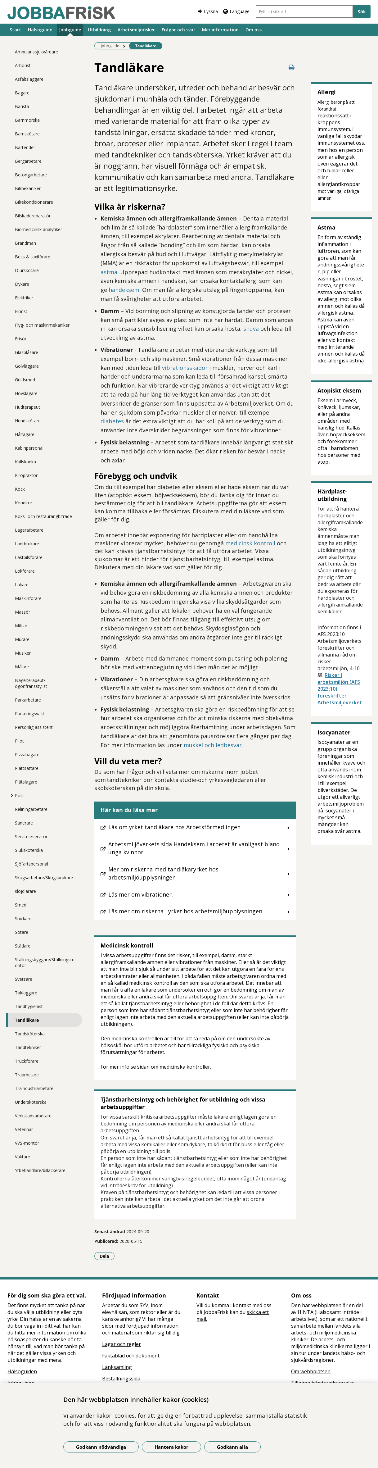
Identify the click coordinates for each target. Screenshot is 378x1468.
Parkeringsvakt (29, 713)
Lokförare (25, 571)
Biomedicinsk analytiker (38, 229)
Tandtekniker (28, 1047)
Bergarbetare (28, 161)
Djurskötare (27, 270)
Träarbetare (27, 1075)
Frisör (20, 339)
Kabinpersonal (29, 448)
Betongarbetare (31, 175)
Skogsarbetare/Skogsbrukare (44, 877)
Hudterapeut (27, 407)
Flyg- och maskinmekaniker (42, 325)
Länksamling (117, 1367)
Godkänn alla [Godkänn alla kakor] (232, 1447)
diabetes (112, 421)
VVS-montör (27, 1143)
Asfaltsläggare (29, 79)
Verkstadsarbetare (33, 1116)
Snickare (23, 918)
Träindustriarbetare (34, 1088)
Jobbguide (70, 30)
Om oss (253, 30)
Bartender (25, 147)
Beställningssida (121, 1378)
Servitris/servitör (31, 836)
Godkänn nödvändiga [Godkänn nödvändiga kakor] (101, 1447)
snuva (251, 328)
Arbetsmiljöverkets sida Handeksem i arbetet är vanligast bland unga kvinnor (194, 848)
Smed (20, 905)
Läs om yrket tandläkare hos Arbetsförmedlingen (174, 827)
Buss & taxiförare (32, 257)
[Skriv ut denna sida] (291, 67)
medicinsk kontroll (250, 543)
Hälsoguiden (22, 1371)
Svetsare (23, 979)
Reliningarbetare (31, 809)
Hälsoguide (40, 30)
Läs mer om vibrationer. (140, 894)
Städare (22, 946)
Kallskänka (25, 462)
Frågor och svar (178, 30)
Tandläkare (27, 1020)
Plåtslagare (26, 782)
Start (15, 30)
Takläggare (26, 993)
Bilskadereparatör (33, 216)
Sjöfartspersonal (31, 864)
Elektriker (24, 298)
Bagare (22, 93)
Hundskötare (28, 421)
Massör (22, 612)
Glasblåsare (26, 352)
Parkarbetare (28, 700)
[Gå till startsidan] (61, 12)
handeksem (124, 289)
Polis (20, 795)
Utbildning (99, 30)
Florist (21, 311)
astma (109, 272)
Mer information (220, 30)
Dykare (22, 284)
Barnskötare (27, 134)
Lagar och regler (121, 1344)
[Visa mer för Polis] (10, 795)
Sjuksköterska (29, 850)
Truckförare (26, 1061)
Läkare (22, 585)
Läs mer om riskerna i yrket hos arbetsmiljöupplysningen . (186, 911)
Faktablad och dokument (131, 1355)
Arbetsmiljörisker (136, 30)
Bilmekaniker (28, 188)
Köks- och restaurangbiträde (43, 516)
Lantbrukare (27, 544)
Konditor (23, 503)
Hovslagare (26, 393)
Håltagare (24, 434)
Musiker (23, 653)
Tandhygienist (29, 1006)
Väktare (22, 1157)
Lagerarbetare (29, 530)
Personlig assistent (34, 727)
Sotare (21, 932)
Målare (22, 667)
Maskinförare (28, 598)
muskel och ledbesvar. (213, 745)
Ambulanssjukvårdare (36, 52)
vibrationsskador (185, 367)
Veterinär (24, 1129)
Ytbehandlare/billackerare (40, 1170)
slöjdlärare (25, 891)
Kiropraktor (26, 475)
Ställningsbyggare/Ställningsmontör (44, 962)
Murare (22, 639)
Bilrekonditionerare (34, 202)
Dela (107, 1256)
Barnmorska (27, 120)
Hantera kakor (171, 1447)
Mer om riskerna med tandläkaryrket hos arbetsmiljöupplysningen (163, 873)
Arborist (23, 65)
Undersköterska (31, 1102)
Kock (20, 489)
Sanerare (24, 823)
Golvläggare (27, 366)
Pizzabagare (27, 754)
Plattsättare (26, 768)
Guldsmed (25, 380)
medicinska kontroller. (184, 1066)
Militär (21, 626)
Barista (22, 106)
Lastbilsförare (29, 557)
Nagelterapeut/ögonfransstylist (31, 683)
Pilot (19, 741)
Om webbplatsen (311, 1371)
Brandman (25, 243)
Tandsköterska (30, 1034)
